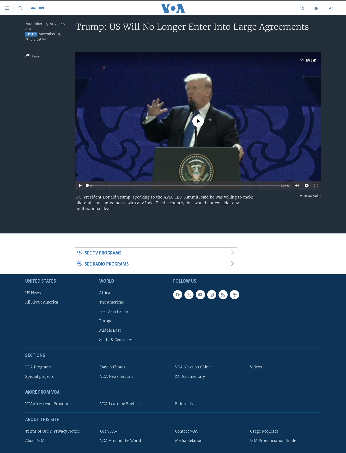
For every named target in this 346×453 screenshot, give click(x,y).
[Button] (32, 57)
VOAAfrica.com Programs (48, 404)
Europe (105, 321)
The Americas (111, 302)
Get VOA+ (108, 431)
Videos (256, 367)
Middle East (110, 330)
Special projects (39, 376)
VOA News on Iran (116, 376)
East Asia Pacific (114, 311)
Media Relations (189, 440)
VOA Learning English (120, 404)
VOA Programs (38, 367)
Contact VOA (186, 431)
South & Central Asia (118, 339)
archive (38, 8)
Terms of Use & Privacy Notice (52, 431)
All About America (41, 302)
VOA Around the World (120, 440)
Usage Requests (264, 431)
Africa (104, 293)
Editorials (184, 404)
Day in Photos (112, 367)
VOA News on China (193, 367)
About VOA (35, 440)
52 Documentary (190, 376)
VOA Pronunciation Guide (273, 440)
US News (33, 293)
